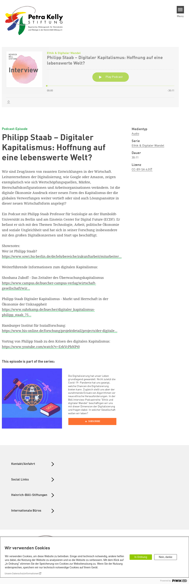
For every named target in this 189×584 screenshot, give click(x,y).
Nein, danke (165, 557)
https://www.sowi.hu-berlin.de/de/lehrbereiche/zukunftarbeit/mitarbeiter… (62, 256)
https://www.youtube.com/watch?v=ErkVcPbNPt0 (41, 346)
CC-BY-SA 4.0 (140, 169)
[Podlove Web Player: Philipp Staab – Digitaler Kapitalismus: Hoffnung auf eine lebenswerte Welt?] (94, 81)
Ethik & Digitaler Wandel (148, 145)
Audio (135, 133)
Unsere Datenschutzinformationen (22, 573)
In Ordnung (140, 557)
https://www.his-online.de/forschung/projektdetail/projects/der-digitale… (59, 330)
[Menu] (180, 9)
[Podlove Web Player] (92, 421)
